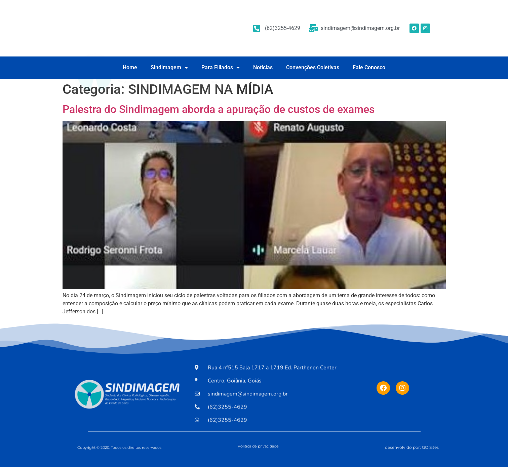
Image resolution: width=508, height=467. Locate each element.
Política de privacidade (258, 446)
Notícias (263, 67)
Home (130, 67)
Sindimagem (169, 68)
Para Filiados (220, 68)
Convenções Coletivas (312, 67)
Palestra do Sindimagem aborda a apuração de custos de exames (219, 109)
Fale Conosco (369, 67)
